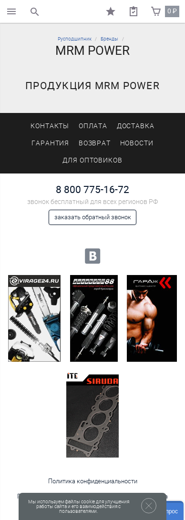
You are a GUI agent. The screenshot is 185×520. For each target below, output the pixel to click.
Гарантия (50, 143)
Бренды (109, 39)
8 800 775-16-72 (92, 189)
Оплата (93, 126)
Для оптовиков (92, 160)
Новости (137, 143)
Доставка (136, 126)
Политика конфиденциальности (92, 481)
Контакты (50, 126)
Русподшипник (75, 39)
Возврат (95, 143)
